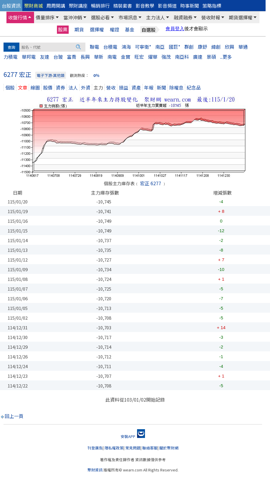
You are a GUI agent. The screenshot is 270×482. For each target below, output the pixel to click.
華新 (98, 56)
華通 (243, 46)
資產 (136, 87)
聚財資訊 (95, 470)
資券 (60, 87)
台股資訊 (11, 5)
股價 (48, 87)
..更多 (226, 56)
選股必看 (100, 17)
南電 (112, 56)
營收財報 (210, 17)
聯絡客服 (150, 448)
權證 (114, 29)
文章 (22, 87)
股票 (63, 29)
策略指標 (212, 5)
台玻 (58, 56)
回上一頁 (14, 415)
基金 (129, 29)
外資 (85, 87)
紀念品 (194, 87)
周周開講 (55, 5)
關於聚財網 (168, 448)
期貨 (79, 29)
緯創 (216, 46)
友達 (44, 56)
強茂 (166, 56)
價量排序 (45, 17)
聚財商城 (33, 5)
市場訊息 (128, 17)
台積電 (110, 46)
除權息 (176, 87)
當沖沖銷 (72, 17)
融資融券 (183, 17)
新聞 (161, 87)
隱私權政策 (114, 448)
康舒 (202, 46)
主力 (98, 87)
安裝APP (133, 436)
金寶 (125, 56)
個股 (10, 87)
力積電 (11, 56)
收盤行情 (17, 17)
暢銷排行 (100, 5)
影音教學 (145, 5)
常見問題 (133, 448)
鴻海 (126, 46)
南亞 (160, 46)
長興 (85, 56)
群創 (189, 46)
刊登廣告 (95, 448)
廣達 (198, 56)
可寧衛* (143, 46)
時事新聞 (189, 5)
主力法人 (155, 17)
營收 (111, 87)
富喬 (71, 56)
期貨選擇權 (240, 17)
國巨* (174, 46)
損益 (123, 87)
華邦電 (29, 56)
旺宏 (139, 56)
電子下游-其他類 (51, 75)
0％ (96, 75)
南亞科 (182, 56)
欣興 (229, 46)
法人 (73, 87)
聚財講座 (78, 5)
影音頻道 (167, 5)
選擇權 (97, 29)
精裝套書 (122, 5)
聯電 (94, 46)
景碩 (211, 56)
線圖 (35, 87)
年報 (148, 87)
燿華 (152, 56)
